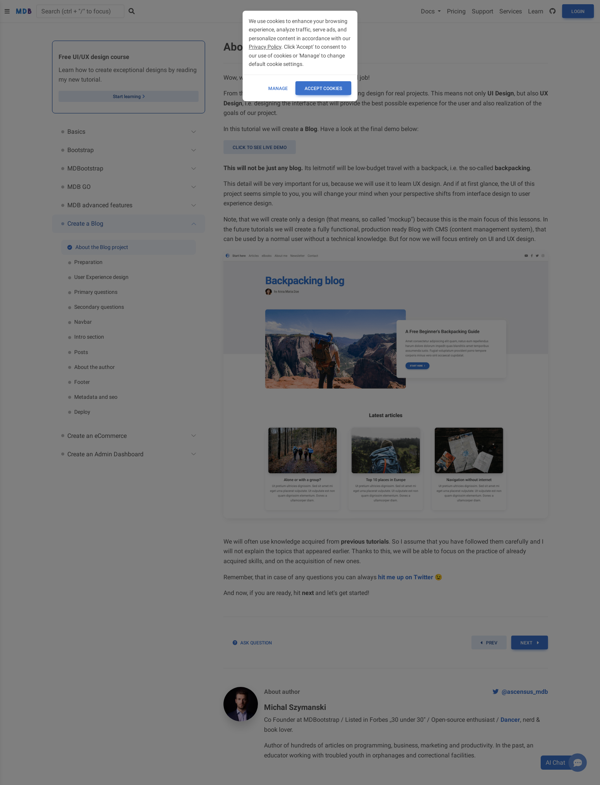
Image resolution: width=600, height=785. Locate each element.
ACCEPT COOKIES (323, 88)
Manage (278, 88)
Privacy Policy (265, 47)
